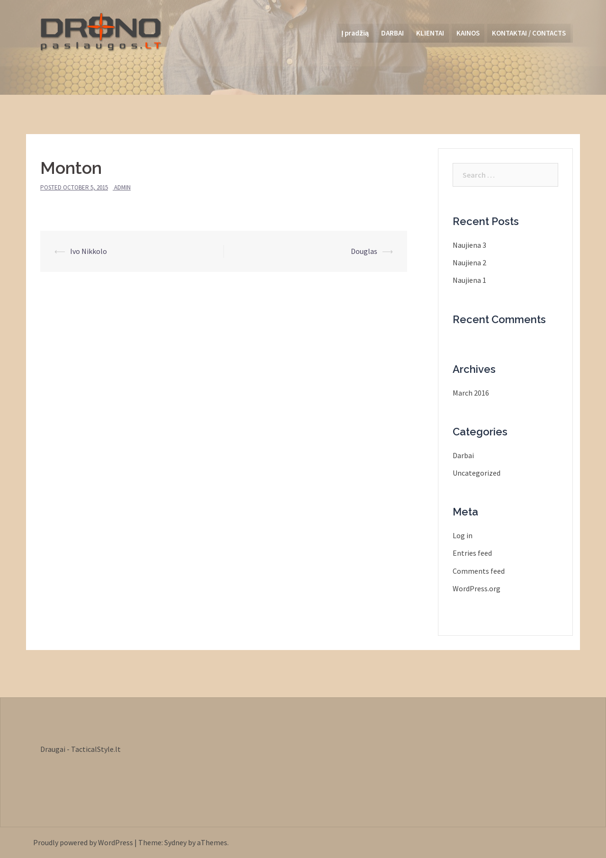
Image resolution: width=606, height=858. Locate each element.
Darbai (463, 455)
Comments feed (479, 571)
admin (122, 187)
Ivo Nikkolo (88, 251)
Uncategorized (476, 473)
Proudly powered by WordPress (83, 842)
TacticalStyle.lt (96, 749)
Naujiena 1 (469, 280)
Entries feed (472, 553)
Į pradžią (355, 32)
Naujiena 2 (469, 262)
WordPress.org (476, 588)
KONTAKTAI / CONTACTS (529, 32)
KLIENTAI (430, 32)
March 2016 (471, 392)
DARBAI (392, 32)
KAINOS (468, 32)
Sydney (175, 842)
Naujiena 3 (469, 245)
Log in (462, 535)
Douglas (364, 251)
